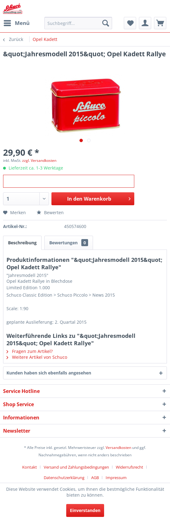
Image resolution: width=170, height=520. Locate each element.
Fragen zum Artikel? (29, 351)
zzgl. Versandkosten (39, 160)
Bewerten (50, 212)
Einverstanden (85, 510)
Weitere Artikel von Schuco (36, 357)
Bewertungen (68, 242)
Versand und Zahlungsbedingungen (76, 467)
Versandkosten (118, 447)
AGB (95, 477)
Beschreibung (22, 243)
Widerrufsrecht (129, 467)
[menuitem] (16, 23)
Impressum (116, 477)
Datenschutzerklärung (64, 477)
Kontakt (29, 467)
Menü (17, 22)
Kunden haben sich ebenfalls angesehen (48, 373)
